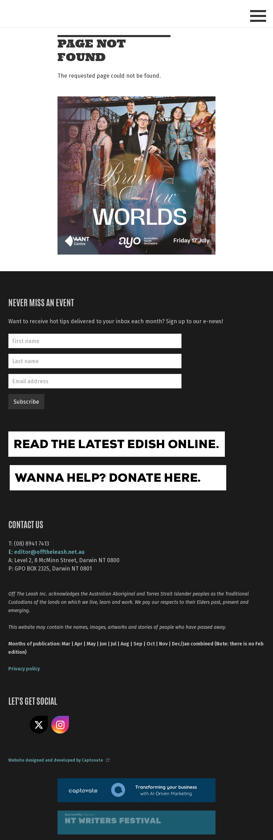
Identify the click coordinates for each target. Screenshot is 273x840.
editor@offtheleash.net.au (49, 551)
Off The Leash (74, 13)
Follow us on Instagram (60, 725)
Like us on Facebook (17, 725)
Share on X (39, 725)
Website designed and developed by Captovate (58, 760)
